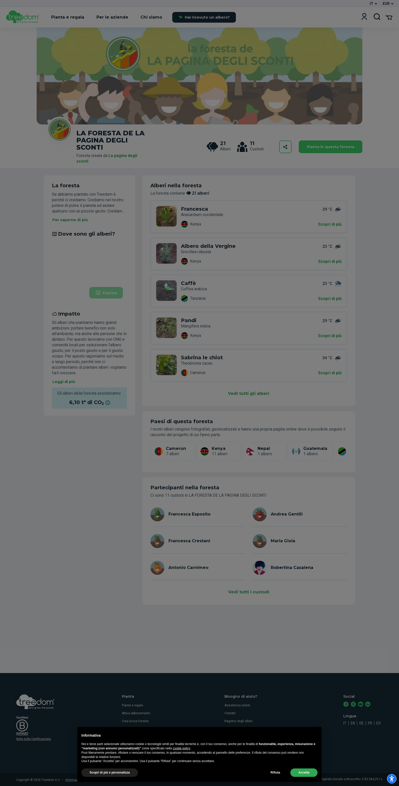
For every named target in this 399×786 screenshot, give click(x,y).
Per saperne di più (70, 220)
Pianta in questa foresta (330, 147)
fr (370, 723)
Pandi (188, 320)
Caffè (188, 283)
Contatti (230, 713)
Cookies (230, 737)
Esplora (106, 292)
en (353, 723)
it (344, 723)
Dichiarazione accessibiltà (243, 752)
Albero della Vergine (208, 246)
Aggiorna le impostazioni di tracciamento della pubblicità (190, 780)
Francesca (194, 209)
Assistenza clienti (237, 705)
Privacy (229, 729)
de (361, 723)
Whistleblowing (235, 745)
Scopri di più (329, 224)
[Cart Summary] (389, 17)
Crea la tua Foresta (135, 721)
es (378, 723)
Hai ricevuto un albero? (204, 17)
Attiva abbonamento (136, 713)
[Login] (364, 17)
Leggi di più (63, 381)
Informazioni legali (78, 780)
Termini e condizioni (108, 780)
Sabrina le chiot (202, 357)
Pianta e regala (132, 705)
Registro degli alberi (238, 721)
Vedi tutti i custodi (248, 592)
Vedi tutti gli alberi (248, 393)
